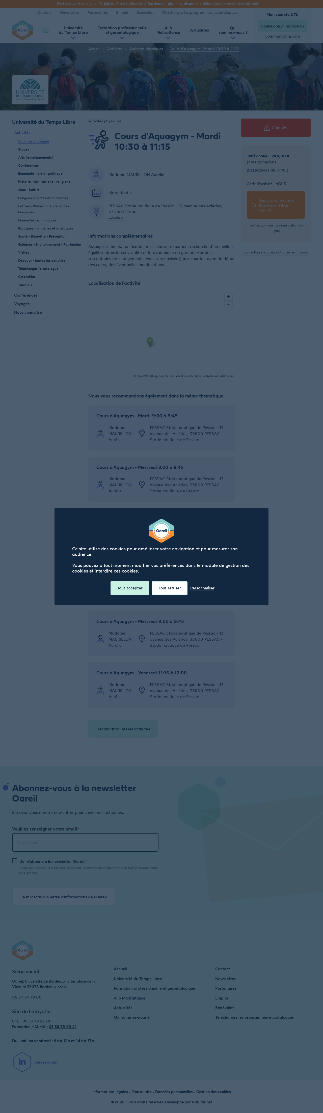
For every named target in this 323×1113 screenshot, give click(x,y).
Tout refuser (169, 587)
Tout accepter (130, 587)
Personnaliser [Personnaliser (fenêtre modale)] (202, 588)
